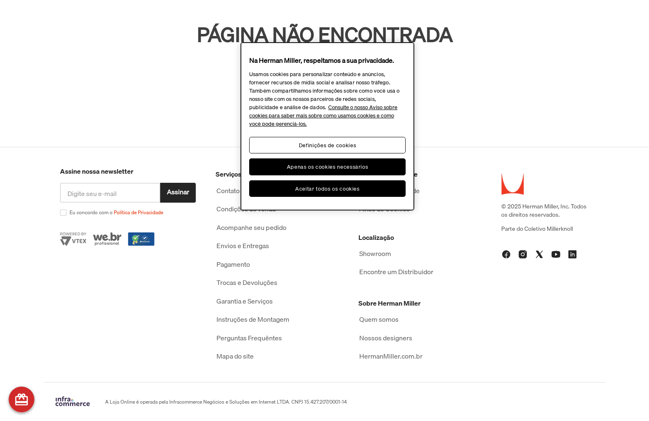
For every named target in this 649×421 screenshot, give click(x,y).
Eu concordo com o (116, 212)
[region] (327, 126)
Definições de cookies (327, 145)
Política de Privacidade (138, 212)
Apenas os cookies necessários (327, 167)
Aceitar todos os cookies (327, 188)
